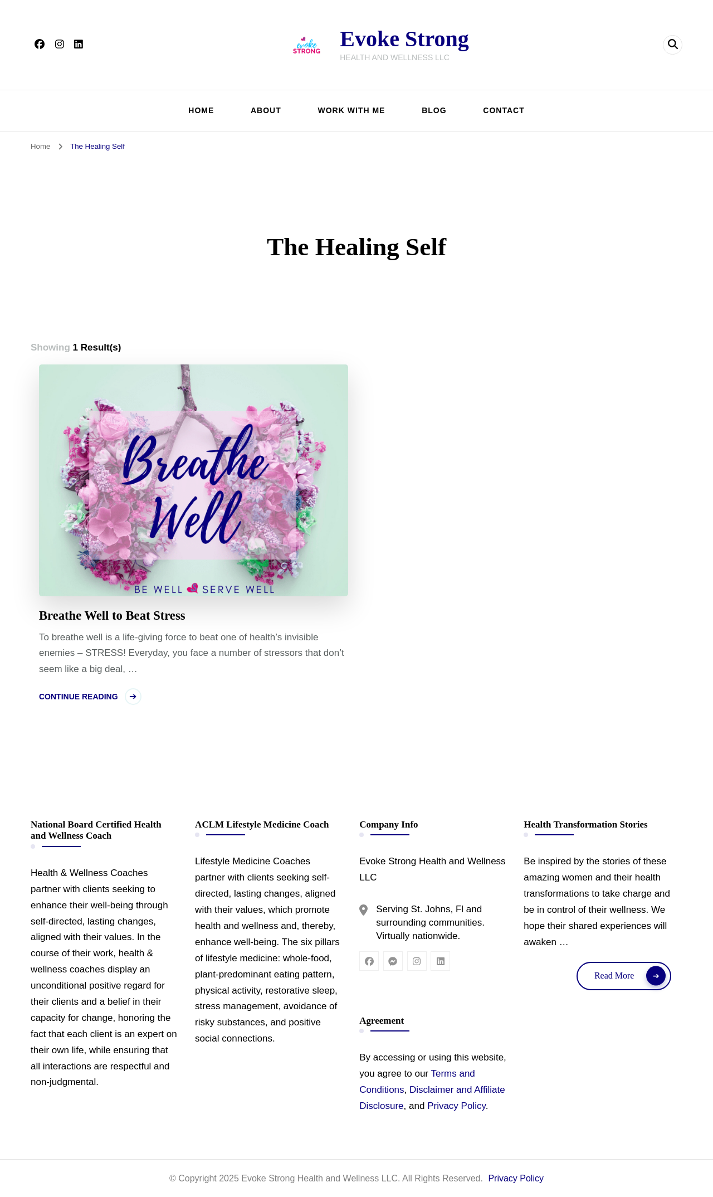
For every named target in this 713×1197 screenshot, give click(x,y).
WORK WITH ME (351, 110)
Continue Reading (78, 696)
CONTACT (503, 110)
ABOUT (266, 110)
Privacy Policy (456, 1106)
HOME (201, 110)
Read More (614, 975)
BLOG (434, 110)
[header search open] (672, 45)
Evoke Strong (404, 38)
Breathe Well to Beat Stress (112, 615)
